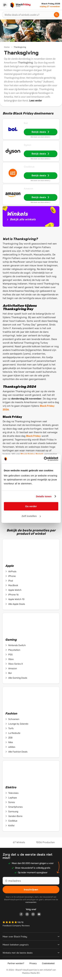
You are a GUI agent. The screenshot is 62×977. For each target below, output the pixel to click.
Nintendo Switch (15, 645)
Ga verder (31, 506)
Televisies (12, 793)
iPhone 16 (12, 594)
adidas (10, 747)
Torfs (9, 728)
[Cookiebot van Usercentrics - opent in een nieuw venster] (44, 459)
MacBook (11, 585)
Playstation (12, 650)
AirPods (10, 571)
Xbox (9, 659)
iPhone (10, 576)
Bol (26, 123)
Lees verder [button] (35, 100)
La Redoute (12, 733)
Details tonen (43, 496)
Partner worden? (16, 963)
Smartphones (14, 807)
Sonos (10, 802)
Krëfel (9, 825)
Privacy (33, 963)
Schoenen (12, 719)
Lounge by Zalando (16, 724)
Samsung (11, 811)
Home (7, 47)
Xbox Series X (14, 664)
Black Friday (33, 435)
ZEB (8, 737)
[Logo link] (22, 914)
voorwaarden (30, 902)
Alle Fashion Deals (16, 751)
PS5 (9, 654)
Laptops (11, 797)
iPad (9, 580)
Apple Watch (13, 590)
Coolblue (29, 166)
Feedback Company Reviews (16, 925)
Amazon (28, 188)
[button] (10, 922)
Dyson (27, 144)
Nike (9, 742)
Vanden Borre (13, 816)
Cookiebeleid (48, 963)
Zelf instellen (31, 516)
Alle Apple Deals (15, 604)
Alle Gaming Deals (16, 678)
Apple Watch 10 (14, 599)
